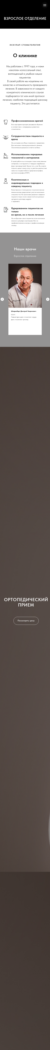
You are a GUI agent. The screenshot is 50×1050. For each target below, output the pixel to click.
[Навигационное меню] (44, 5)
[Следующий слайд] (47, 299)
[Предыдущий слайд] (2, 299)
